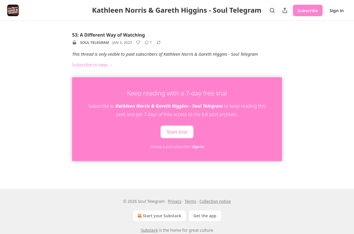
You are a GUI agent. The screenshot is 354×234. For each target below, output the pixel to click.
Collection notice (215, 201)
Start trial (177, 131)
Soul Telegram (94, 42)
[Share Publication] (285, 10)
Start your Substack (158, 216)
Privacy (175, 201)
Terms (190, 201)
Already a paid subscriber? (177, 146)
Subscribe (307, 10)
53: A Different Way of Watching (108, 35)
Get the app (204, 215)
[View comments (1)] (148, 42)
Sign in (336, 10)
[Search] (272, 10)
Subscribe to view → (92, 65)
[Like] (138, 42)
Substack (149, 230)
